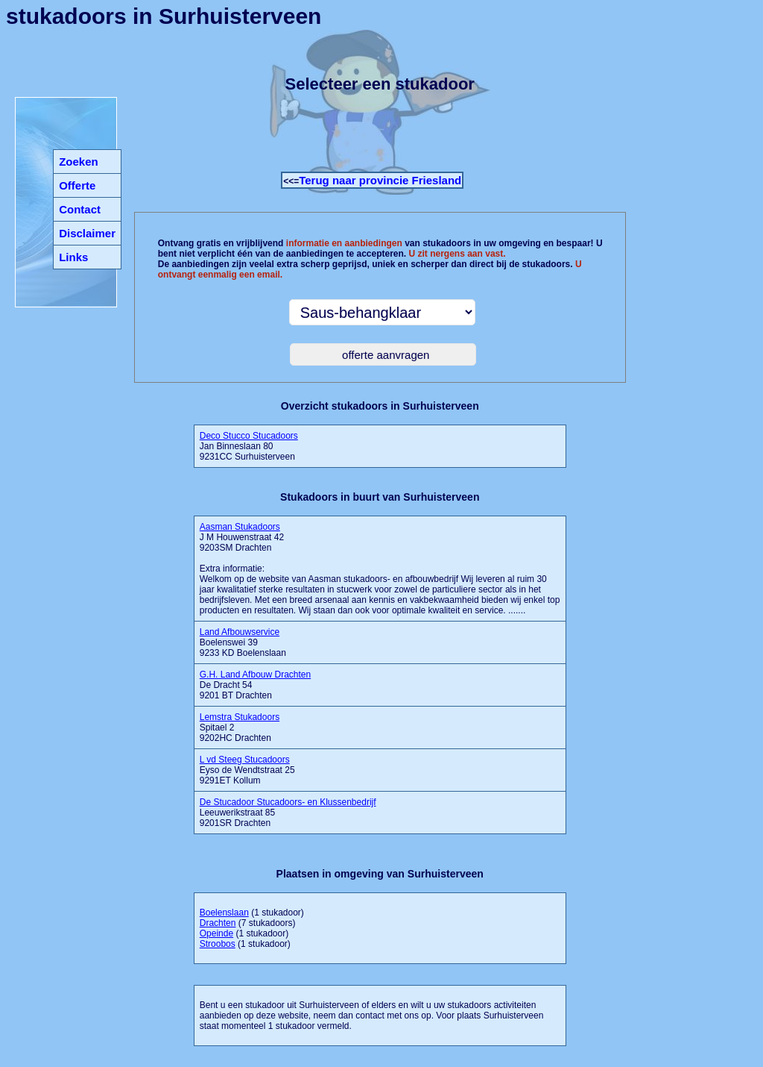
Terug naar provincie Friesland (380, 180)
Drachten (218, 923)
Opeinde (216, 933)
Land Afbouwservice (239, 632)
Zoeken (78, 161)
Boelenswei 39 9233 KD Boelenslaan (243, 642)
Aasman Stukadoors (240, 527)
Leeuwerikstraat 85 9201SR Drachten (288, 812)
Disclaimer (87, 233)
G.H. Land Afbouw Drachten (255, 674)
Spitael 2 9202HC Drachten (239, 727)
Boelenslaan (224, 912)
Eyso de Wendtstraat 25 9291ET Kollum (247, 770)
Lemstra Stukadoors (239, 717)
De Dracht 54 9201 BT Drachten (255, 685)
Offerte (77, 185)
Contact (80, 209)
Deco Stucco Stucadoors (249, 436)
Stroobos (217, 944)
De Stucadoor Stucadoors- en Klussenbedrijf (288, 802)
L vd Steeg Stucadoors (245, 759)
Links (73, 257)
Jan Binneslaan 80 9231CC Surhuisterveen (249, 446)
